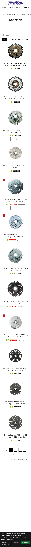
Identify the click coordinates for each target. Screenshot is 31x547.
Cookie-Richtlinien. (11, 539)
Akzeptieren (25, 542)
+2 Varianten (15, 139)
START (4, 8)
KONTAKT (26, 8)
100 (27, 459)
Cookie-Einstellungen (6, 543)
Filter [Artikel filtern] (4, 39)
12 (20, 459)
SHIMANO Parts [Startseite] (25, 14)
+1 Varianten (15, 208)
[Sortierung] (22, 39)
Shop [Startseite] (10, 14)
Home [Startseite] (4, 14)
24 (22, 459)
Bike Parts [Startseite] (16, 14)
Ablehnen (16, 542)
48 (24, 459)
